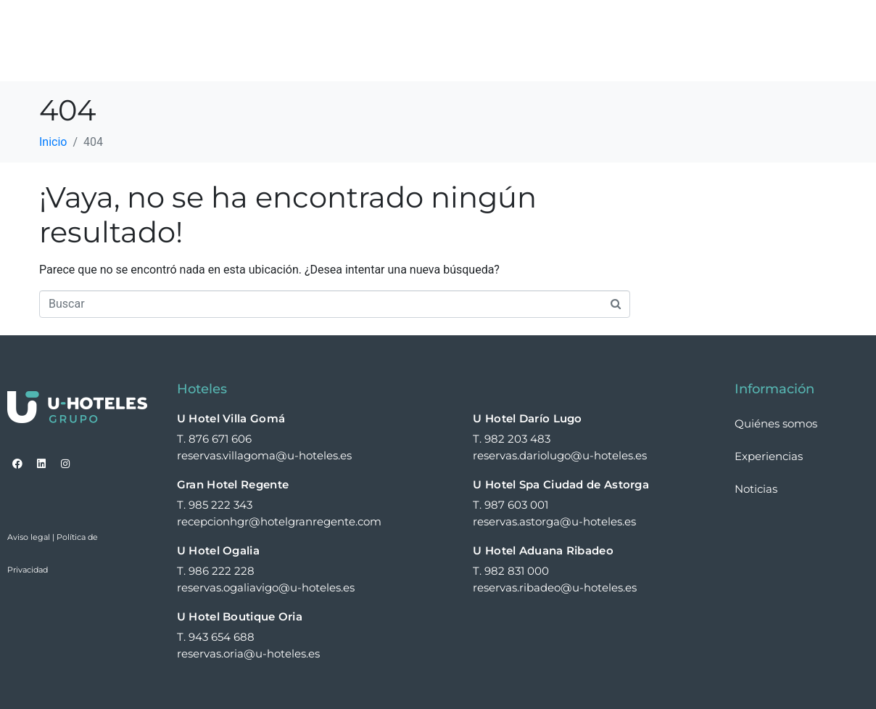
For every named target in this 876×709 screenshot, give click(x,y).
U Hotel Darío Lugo (527, 418)
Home (307, 24)
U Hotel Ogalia (218, 550)
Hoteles (381, 24)
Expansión (699, 24)
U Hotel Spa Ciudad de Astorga (561, 484)
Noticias (781, 24)
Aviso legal (28, 537)
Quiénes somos (482, 24)
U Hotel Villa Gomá (231, 418)
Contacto (319, 57)
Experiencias (596, 24)
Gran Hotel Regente (233, 484)
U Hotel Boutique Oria (239, 616)
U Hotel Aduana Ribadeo (543, 550)
